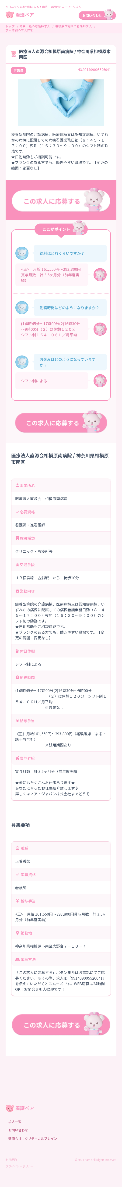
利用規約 (11, 1160)
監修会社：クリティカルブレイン (32, 1138)
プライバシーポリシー (20, 1166)
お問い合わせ (18, 1130)
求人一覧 (14, 1121)
